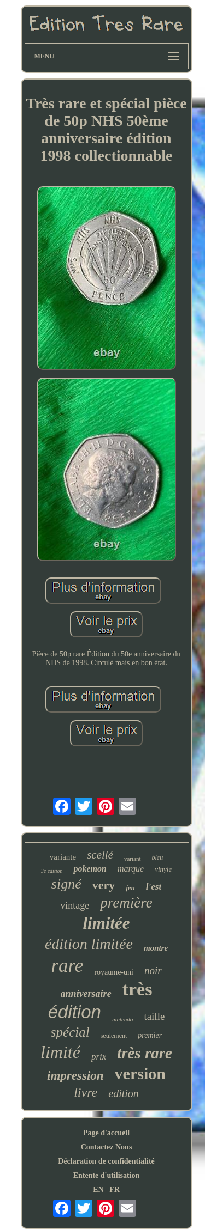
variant (132, 858)
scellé (100, 854)
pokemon (89, 868)
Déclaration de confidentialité (106, 1161)
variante (63, 857)
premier (150, 1035)
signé (66, 884)
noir (153, 970)
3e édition (52, 871)
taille (154, 1016)
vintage (74, 905)
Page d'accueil (106, 1133)
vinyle (163, 869)
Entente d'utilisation (106, 1175)
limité (60, 1052)
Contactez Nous (106, 1147)
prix (98, 1056)
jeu (130, 888)
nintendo (122, 1019)
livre (85, 1092)
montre (156, 948)
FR (114, 1189)
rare (67, 965)
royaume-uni (113, 972)
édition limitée (89, 943)
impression (75, 1075)
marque (131, 868)
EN (98, 1189)
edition (123, 1093)
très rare (144, 1053)
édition (74, 1012)
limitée (106, 923)
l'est (153, 886)
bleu (157, 857)
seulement (114, 1035)
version (140, 1073)
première (126, 903)
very (103, 885)
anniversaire (86, 993)
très (137, 989)
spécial (70, 1032)
